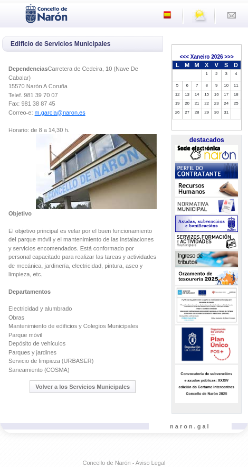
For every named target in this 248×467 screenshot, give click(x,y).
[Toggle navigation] (11, 12)
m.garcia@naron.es (60, 112)
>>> (229, 57)
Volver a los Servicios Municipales (82, 387)
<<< (184, 57)
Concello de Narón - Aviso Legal (124, 463)
